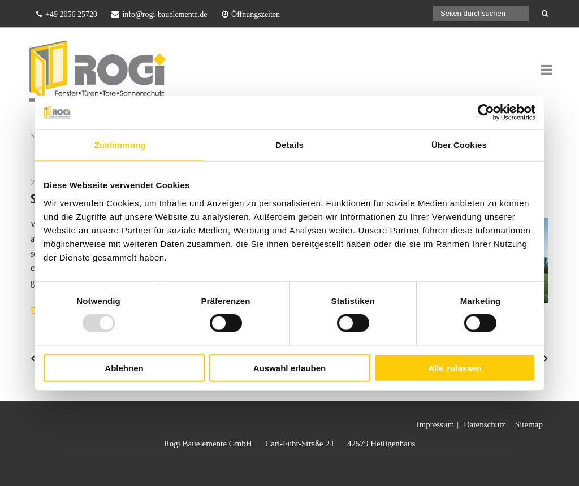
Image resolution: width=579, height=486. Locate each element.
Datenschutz (484, 424)
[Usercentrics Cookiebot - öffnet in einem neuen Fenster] (486, 112)
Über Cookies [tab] (459, 145)
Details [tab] (289, 145)
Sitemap (529, 424)
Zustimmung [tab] (120, 145)
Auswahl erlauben (289, 367)
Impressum (435, 424)
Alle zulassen (455, 367)
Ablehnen (124, 367)
